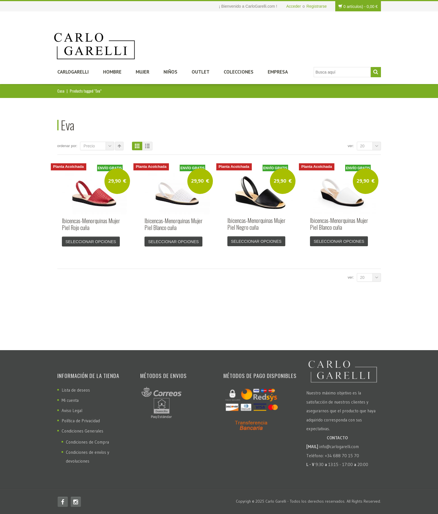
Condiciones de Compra (87, 442)
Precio (98, 146)
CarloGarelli (73, 72)
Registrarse (316, 6)
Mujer (142, 72)
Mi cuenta (70, 400)
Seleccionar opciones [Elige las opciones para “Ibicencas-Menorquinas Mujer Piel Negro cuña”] (256, 241)
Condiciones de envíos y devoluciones (87, 457)
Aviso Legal (72, 410)
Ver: (351, 146)
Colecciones (238, 72)
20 (370, 146)
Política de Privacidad (81, 420)
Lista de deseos (76, 390)
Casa (60, 91)
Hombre (112, 72)
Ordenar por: (67, 146)
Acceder (293, 6)
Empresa (278, 72)
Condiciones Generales (82, 431)
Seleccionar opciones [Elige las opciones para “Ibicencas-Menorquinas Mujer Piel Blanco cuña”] (173, 241)
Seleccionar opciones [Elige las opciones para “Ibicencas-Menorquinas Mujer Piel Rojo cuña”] (91, 241)
